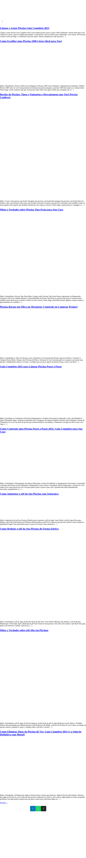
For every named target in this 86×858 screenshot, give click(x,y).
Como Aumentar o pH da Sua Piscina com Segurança (29, 493)
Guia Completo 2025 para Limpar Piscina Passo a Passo (31, 366)
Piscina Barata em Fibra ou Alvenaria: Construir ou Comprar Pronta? (39, 306)
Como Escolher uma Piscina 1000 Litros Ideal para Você (31, 41)
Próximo (4, 803)
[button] (43, 21)
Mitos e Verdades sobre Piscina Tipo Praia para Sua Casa (31, 209)
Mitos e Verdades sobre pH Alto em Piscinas (24, 630)
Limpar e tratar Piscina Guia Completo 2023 (24, 28)
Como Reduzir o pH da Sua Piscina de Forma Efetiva (29, 528)
